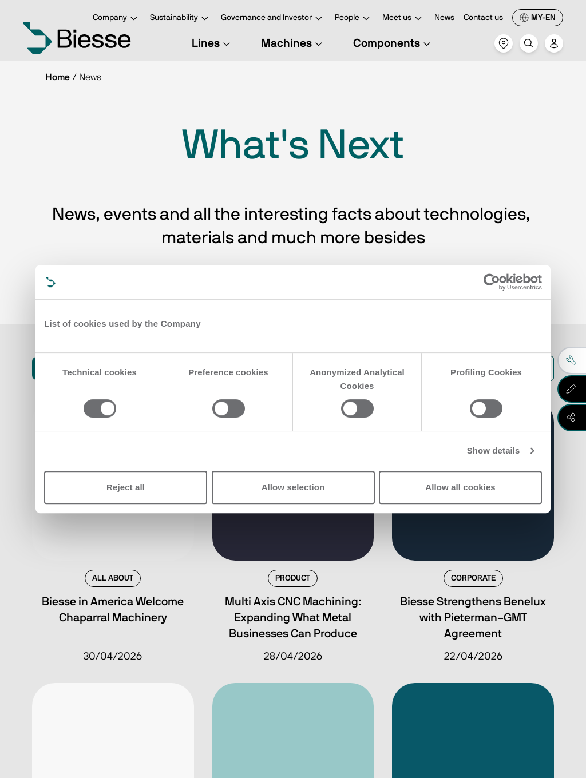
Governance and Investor (273, 18)
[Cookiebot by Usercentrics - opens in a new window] (492, 282)
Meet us (403, 18)
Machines (293, 43)
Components (393, 43)
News (444, 18)
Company (117, 18)
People (354, 18)
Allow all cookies (460, 487)
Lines (212, 43)
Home (58, 77)
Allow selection (293, 487)
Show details (493, 450)
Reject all (125, 487)
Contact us (483, 18)
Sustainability (181, 18)
